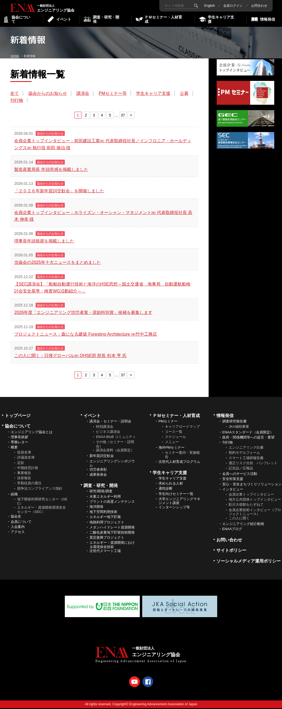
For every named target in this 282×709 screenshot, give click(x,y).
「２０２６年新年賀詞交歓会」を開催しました (60, 191)
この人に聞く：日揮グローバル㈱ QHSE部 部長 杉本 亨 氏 (71, 356)
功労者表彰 (98, 470)
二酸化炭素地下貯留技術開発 (112, 533)
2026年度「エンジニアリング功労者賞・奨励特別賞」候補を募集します (84, 313)
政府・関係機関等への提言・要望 (248, 438)
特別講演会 (104, 427)
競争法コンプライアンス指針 (39, 489)
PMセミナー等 (113, 94)
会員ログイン (231, 5)
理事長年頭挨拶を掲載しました (45, 241)
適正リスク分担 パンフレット (253, 464)
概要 (14, 448)
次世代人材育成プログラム (179, 462)
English (208, 5)
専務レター (19, 443)
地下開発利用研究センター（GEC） (42, 502)
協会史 (16, 517)
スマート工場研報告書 (246, 459)
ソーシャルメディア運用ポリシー (248, 562)
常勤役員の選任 (29, 484)
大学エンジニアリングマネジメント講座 (179, 502)
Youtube (134, 682)
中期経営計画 (27, 469)
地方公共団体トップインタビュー (255, 500)
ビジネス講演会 (108, 432)
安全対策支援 (232, 480)
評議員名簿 (26, 458)
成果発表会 (98, 476)
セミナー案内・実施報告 (182, 456)
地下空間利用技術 (103, 513)
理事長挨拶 (19, 438)
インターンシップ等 (174, 508)
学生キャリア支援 (154, 94)
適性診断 (165, 489)
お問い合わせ (229, 541)
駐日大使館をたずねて (246, 506)
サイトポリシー (231, 551)
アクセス (18, 533)
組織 (14, 495)
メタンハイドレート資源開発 (112, 528)
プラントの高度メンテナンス (112, 502)
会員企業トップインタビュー (251, 495)
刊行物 (35, 101)
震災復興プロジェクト (106, 539)
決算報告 (24, 479)
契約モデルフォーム (244, 454)
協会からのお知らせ (48, 94)
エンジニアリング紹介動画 (243, 525)
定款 (20, 464)
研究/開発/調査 (100, 492)
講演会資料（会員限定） (115, 451)
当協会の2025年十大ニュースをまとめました (58, 263)
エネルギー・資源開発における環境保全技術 (112, 546)
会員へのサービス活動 (239, 475)
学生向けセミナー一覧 (176, 495)
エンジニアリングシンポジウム (112, 464)
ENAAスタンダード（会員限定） (247, 433)
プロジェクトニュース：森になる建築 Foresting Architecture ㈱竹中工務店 (86, 335)
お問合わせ (258, 5)
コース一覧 (173, 432)
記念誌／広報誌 (241, 469)
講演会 (83, 94)
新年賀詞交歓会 (101, 457)
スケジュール (175, 438)
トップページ (18, 416)
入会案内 (18, 528)
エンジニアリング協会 (29, 7)
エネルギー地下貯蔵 (105, 518)
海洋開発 (96, 508)
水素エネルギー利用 (105, 497)
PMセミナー (168, 422)
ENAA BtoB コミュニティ (116, 438)
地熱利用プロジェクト (106, 523)
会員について (21, 522)
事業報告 (24, 474)
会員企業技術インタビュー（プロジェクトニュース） (255, 513)
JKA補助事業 (239, 427)
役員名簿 (24, 453)
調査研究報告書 (234, 422)
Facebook (147, 682)
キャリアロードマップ (182, 427)
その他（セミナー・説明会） (115, 445)
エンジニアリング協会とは (31, 433)
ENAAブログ (232, 530)
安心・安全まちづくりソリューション (251, 485)
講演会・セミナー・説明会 (110, 422)
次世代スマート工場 (105, 552)
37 (119, 116)
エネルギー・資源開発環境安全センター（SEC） (41, 511)
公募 (15, 101)
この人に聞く (239, 519)
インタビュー (232, 490)
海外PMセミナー (172, 449)
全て (15, 94)
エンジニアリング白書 (246, 449)
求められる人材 (171, 484)
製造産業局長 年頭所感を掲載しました (52, 170)
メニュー (172, 443)
